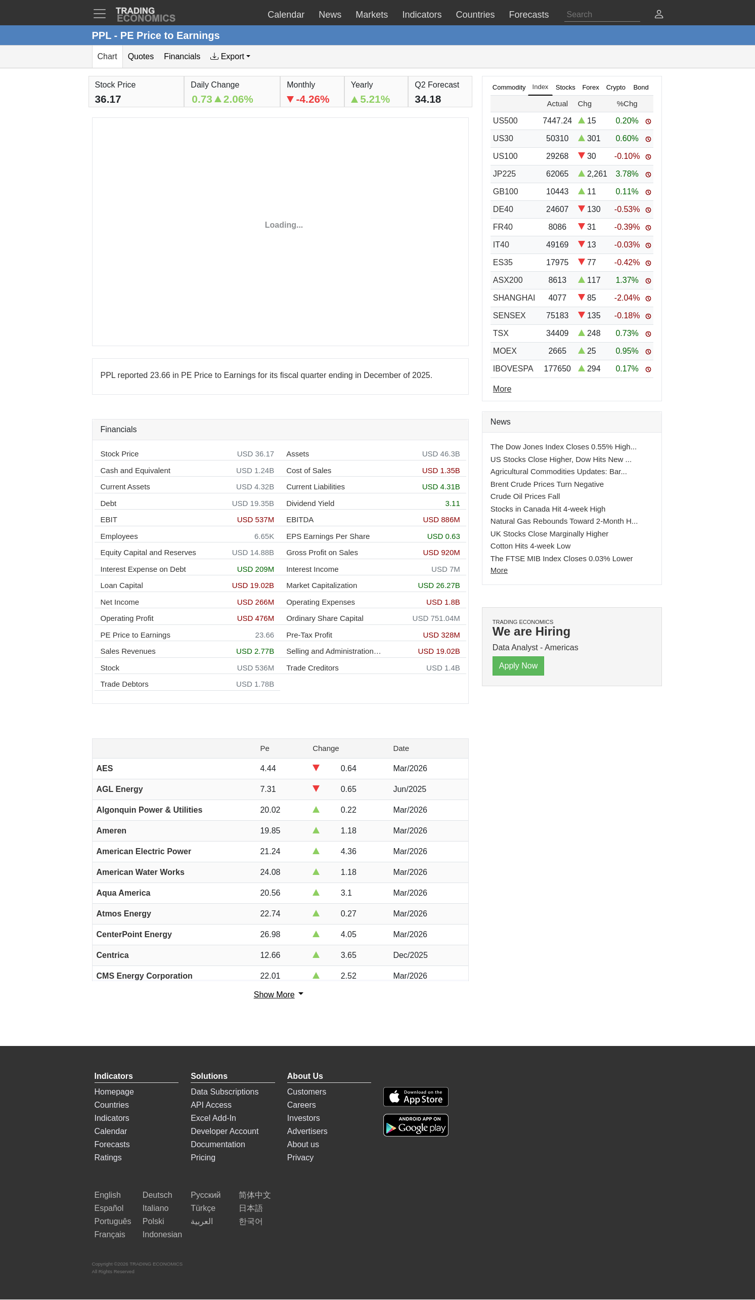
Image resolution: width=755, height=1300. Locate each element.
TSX (501, 333)
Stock (110, 667)
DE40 (503, 209)
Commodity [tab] (509, 87)
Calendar (111, 1131)
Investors (303, 1118)
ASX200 (508, 280)
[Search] (602, 14)
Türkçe (203, 1208)
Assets (297, 453)
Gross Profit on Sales (322, 552)
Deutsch (157, 1195)
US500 (505, 120)
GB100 (505, 191)
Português (113, 1221)
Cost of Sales (308, 470)
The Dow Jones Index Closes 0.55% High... (564, 446)
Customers (306, 1091)
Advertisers (307, 1131)
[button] (658, 15)
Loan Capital (122, 585)
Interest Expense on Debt (143, 569)
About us (303, 1144)
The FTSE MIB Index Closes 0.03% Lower (562, 558)
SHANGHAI (514, 297)
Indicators (112, 1118)
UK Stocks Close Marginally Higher (549, 533)
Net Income (120, 602)
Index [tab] (540, 87)
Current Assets (125, 486)
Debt (109, 503)
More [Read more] (502, 389)
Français (110, 1234)
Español (109, 1208)
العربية (202, 1221)
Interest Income (312, 569)
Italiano (156, 1208)
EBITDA (300, 519)
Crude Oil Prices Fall (525, 496)
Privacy (300, 1157)
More (499, 570)
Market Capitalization (321, 585)
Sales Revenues (128, 651)
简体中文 (255, 1195)
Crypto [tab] (616, 87)
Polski (153, 1221)
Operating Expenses (320, 602)
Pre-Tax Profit (309, 635)
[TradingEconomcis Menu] (102, 13)
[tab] (230, 57)
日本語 (251, 1208)
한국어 (251, 1221)
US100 (505, 156)
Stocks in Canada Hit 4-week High (548, 509)
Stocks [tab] (565, 87)
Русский (205, 1195)
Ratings (108, 1157)
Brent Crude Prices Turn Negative (547, 484)
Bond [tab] (640, 87)
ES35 (503, 262)
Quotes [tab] (141, 56)
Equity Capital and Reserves (148, 552)
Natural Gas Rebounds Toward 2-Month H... (564, 521)
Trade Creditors (312, 667)
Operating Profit (127, 618)
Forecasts (112, 1144)
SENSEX (509, 315)
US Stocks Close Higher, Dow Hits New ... (561, 459)
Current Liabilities (315, 486)
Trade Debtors (125, 684)
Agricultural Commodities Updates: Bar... (559, 471)
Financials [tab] (182, 56)
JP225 (504, 174)
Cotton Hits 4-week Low (530, 545)
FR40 (503, 227)
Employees (119, 536)
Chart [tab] (107, 56)
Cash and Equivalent (135, 470)
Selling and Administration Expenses (334, 651)
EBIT (109, 519)
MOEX (505, 351)
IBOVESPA (513, 368)
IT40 (501, 244)
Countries (112, 1105)
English (108, 1195)
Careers (301, 1105)
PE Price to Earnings (135, 635)
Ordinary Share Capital (325, 618)
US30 (503, 138)
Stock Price (120, 453)
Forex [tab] (590, 87)
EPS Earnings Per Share (328, 536)
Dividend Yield (310, 503)
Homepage (114, 1091)
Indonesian (162, 1234)
